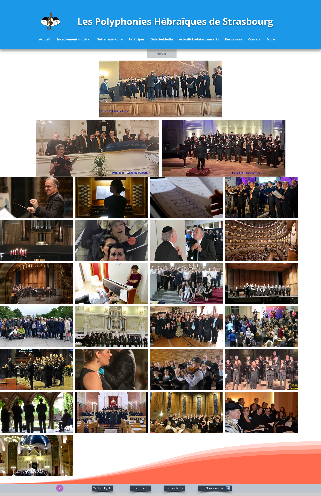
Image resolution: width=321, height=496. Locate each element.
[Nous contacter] (174, 488)
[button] (110, 39)
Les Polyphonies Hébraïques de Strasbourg (175, 21)
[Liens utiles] (140, 488)
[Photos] (162, 53)
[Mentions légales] (102, 488)
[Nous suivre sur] (215, 488)
